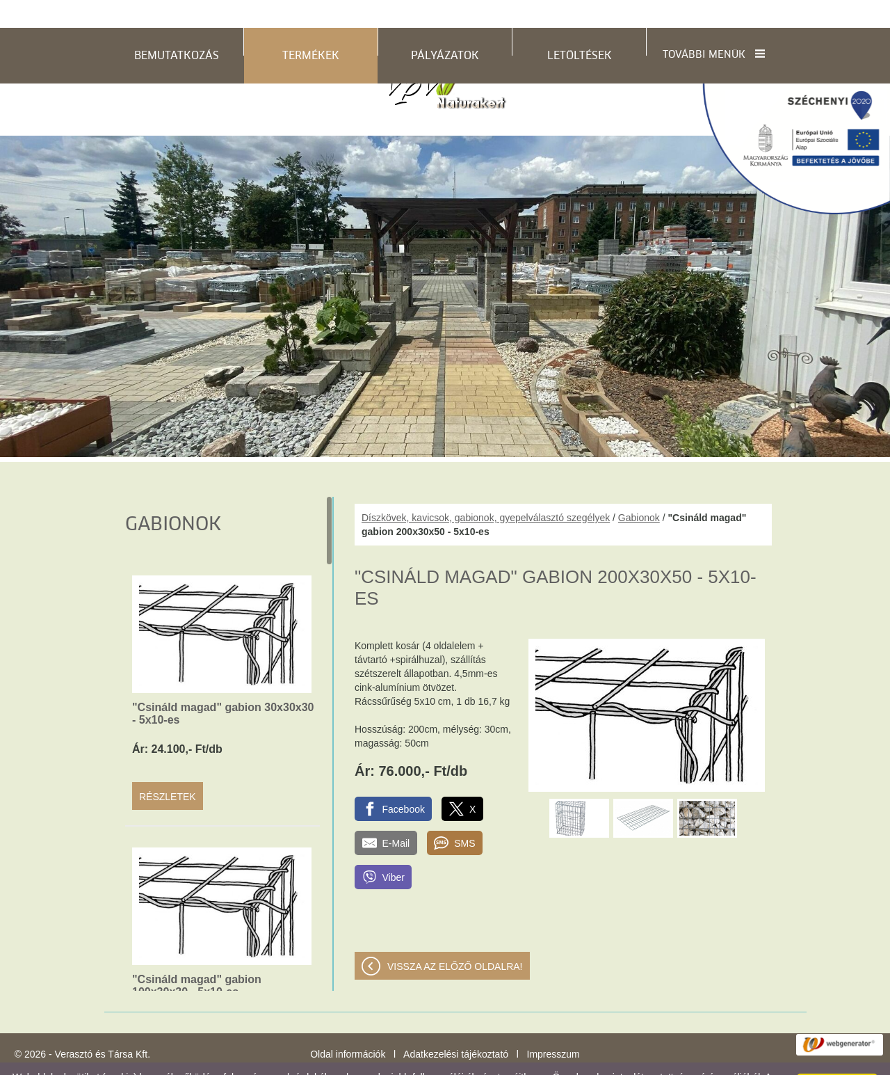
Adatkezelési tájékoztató (455, 1026)
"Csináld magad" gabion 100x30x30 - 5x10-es (196, 958)
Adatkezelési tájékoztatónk (400, 1060)
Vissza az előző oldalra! (455, 938)
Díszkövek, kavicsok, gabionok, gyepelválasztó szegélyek (486, 489)
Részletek (167, 768)
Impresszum (553, 1026)
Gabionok (639, 489)
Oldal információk (347, 1026)
